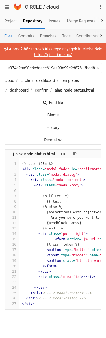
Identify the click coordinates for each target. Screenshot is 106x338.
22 (12, 277)
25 (12, 293)
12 (12, 223)
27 (12, 304)
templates (70, 80)
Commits (26, 36)
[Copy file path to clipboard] (75, 154)
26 (12, 298)
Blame (53, 115)
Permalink (53, 140)
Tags (66, 36)
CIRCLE (33, 7)
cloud (52, 7)
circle (25, 80)
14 (12, 234)
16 (12, 244)
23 (12, 282)
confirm (41, 90)
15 (12, 239)
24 (12, 288)
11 (12, 218)
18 (12, 255)
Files (8, 36)
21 (12, 271)
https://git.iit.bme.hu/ (53, 54)
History (53, 127)
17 (12, 250)
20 (12, 266)
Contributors (87, 36)
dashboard (45, 80)
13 (12, 228)
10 (12, 212)
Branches (48, 36)
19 (12, 261)
